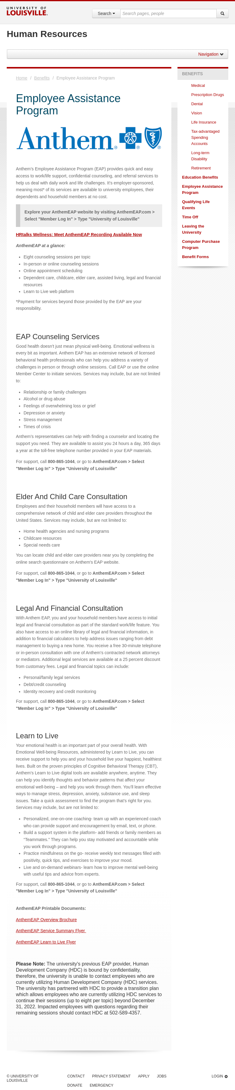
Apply (144, 1076)
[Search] (222, 13)
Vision (197, 113)
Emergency (101, 1085)
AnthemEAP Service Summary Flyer (51, 930)
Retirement (201, 168)
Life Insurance (203, 122)
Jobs (161, 1076)
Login (220, 1076)
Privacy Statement (111, 1076)
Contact (76, 1076)
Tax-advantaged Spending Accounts (205, 137)
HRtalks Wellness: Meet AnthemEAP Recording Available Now (79, 234)
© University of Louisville (23, 1078)
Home (21, 78)
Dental (197, 104)
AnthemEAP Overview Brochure (46, 919)
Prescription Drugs (207, 94)
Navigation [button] (211, 54)
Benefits (42, 78)
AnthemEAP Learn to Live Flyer (46, 942)
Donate (74, 1085)
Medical (198, 85)
